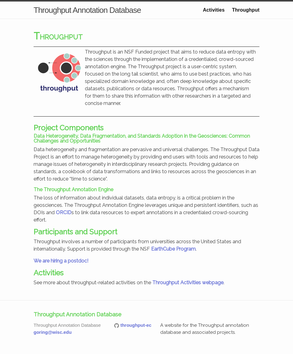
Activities (214, 10)
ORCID (63, 212)
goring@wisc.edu (53, 332)
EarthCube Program (173, 249)
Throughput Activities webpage (187, 282)
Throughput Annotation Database (87, 10)
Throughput (245, 10)
